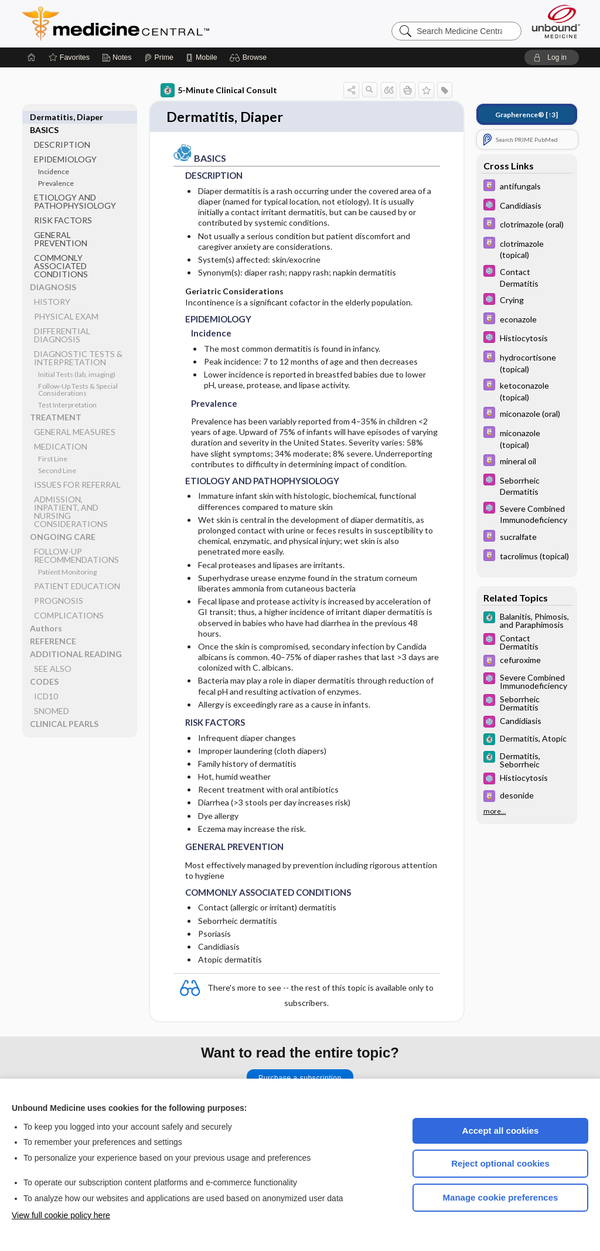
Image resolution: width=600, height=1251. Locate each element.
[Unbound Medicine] (556, 21)
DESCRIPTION (62, 132)
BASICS (44, 117)
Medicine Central (167, 23)
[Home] (32, 57)
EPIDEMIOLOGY (65, 146)
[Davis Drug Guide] (526, 186)
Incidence (53, 158)
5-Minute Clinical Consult (219, 90)
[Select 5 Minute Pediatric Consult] (526, 206)
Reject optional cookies (500, 1163)
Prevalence (56, 170)
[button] (250, 57)
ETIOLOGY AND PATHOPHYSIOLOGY (75, 188)
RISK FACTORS (63, 207)
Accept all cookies (500, 1131)
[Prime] (158, 57)
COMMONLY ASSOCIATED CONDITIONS (61, 253)
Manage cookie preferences (500, 1197)
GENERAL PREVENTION (60, 226)
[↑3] (526, 114)
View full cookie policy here (61, 1215)
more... (494, 811)
